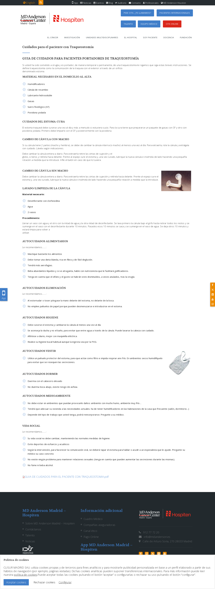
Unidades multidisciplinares (102, 37)
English (29, 2)
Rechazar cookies (44, 582)
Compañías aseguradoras (99, 525)
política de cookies (25, 574)
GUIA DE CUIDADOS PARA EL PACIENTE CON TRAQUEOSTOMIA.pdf (67, 476)
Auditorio (120, 2)
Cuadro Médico (93, 519)
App (75, 2)
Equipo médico (149, 24)
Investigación (72, 37)
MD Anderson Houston (173, 2)
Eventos (98, 2)
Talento (128, 24)
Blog (109, 2)
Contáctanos (33, 529)
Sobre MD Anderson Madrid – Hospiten (50, 523)
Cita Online (172, 24)
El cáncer (52, 37)
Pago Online (91, 537)
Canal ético (90, 531)
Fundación (186, 37)
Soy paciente (150, 37)
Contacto (135, 2)
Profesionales (151, 2)
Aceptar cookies (16, 582)
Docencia (168, 37)
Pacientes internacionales (175, 12)
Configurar (65, 582)
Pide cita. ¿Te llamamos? (137, 12)
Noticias (85, 2)
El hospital (130, 37)
